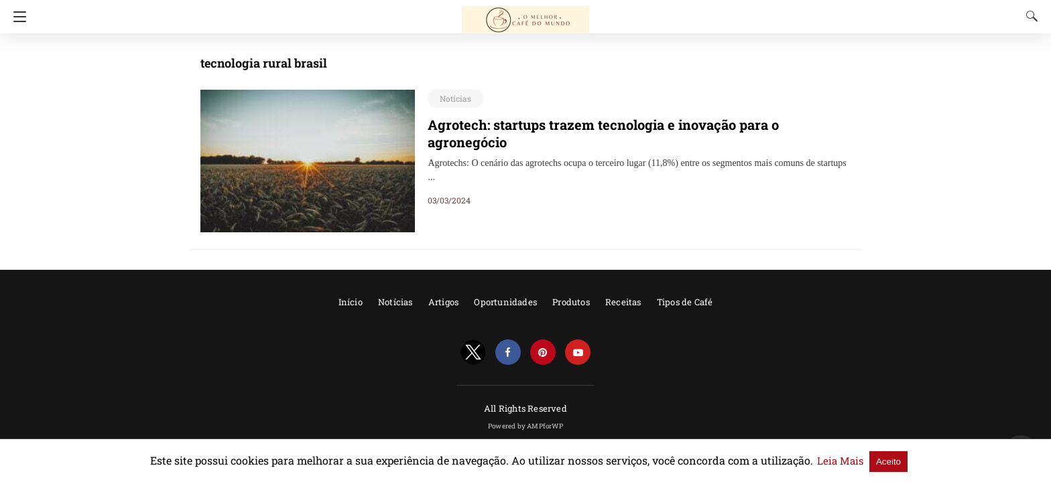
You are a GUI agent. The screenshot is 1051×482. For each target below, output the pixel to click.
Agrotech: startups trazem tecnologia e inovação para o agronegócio (622, 124)
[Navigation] (16, 16)
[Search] (1029, 16)
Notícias (453, 98)
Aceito (836, 461)
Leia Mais (792, 460)
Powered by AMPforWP (525, 426)
